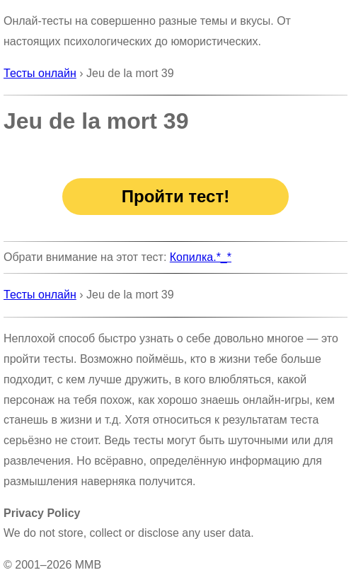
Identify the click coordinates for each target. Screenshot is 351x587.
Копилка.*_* (200, 257)
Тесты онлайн (40, 73)
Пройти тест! (175, 196)
